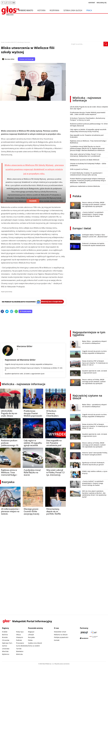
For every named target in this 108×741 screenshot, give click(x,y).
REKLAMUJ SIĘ (101, 3)
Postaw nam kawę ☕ (26, 59)
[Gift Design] (94, 638)
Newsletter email (60, 632)
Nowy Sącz (20, 632)
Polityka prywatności (61, 637)
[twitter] (7, 311)
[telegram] (11, 311)
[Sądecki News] (94, 632)
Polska (77, 196)
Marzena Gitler (9, 59)
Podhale (19, 640)
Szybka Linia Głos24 (72, 10)
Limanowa (5, 649)
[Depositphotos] (84, 638)
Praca (89, 10)
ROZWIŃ (32, 201)
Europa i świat (82, 228)
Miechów (5, 651)
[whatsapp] (16, 311)
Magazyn (31, 632)
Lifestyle (31, 635)
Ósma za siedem (34, 646)
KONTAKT (91, 3)
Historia (41, 10)
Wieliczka (19, 654)
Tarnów (18, 649)
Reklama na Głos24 (60, 635)
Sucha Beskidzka (22, 646)
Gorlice (4, 646)
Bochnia (5, 635)
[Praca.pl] (84, 632)
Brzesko (5, 637)
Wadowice (19, 651)
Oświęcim (19, 637)
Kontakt (56, 640)
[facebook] (2, 311)
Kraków (4, 632)
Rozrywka (54, 10)
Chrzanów (5, 640)
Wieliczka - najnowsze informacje (23, 384)
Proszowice (20, 643)
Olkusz (18, 635)
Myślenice (5, 654)
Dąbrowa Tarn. (7, 643)
